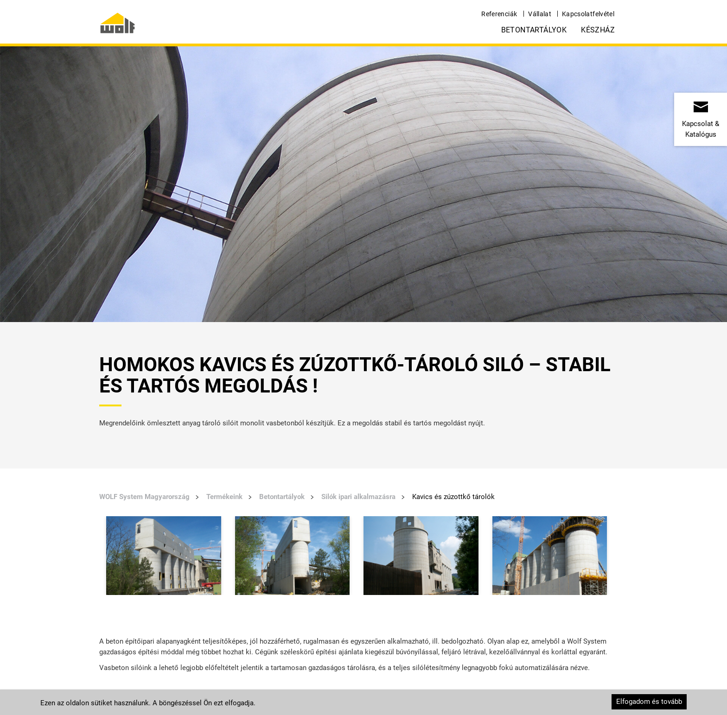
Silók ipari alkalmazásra (358, 497)
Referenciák (499, 14)
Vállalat (539, 14)
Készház (598, 29)
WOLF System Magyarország (144, 497)
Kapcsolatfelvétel (588, 14)
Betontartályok (534, 29)
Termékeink (224, 497)
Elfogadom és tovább (649, 701)
